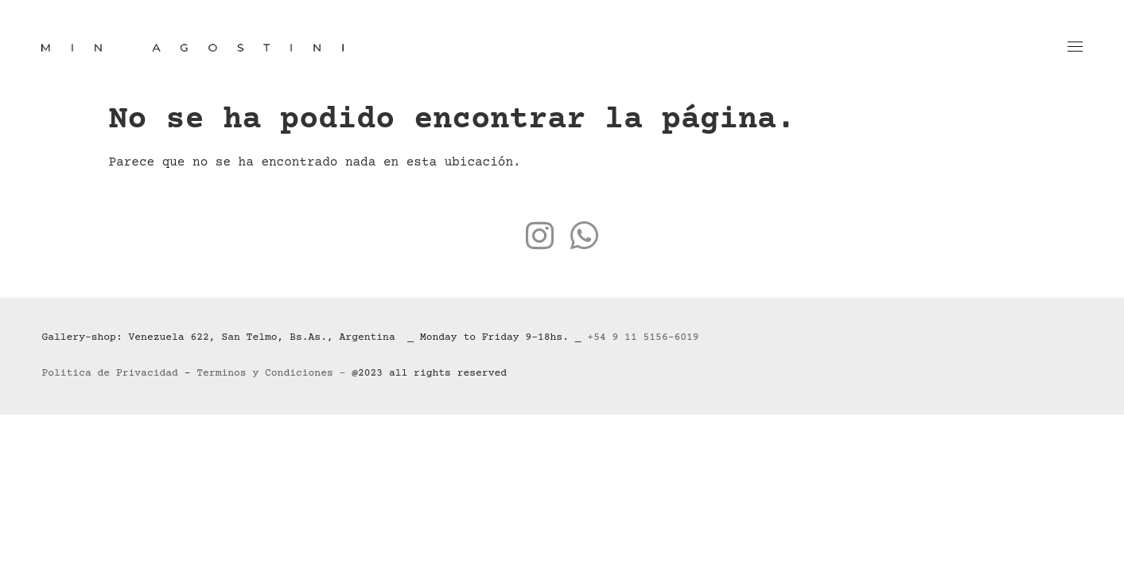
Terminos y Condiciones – (274, 373)
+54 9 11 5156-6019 (642, 337)
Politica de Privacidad (109, 373)
